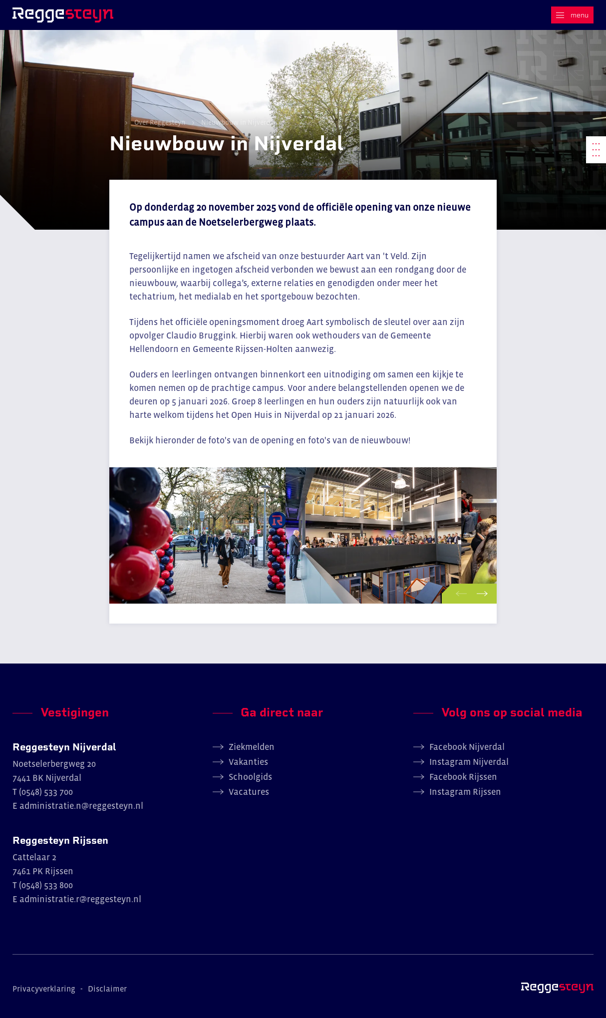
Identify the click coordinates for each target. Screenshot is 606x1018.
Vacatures (249, 792)
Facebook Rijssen (463, 777)
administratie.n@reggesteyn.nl (81, 806)
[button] (459, 594)
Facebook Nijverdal (467, 747)
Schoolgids (250, 777)
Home (113, 121)
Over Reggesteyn (160, 122)
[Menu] (572, 15)
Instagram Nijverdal (469, 762)
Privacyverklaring (43, 988)
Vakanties (248, 762)
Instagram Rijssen (465, 792)
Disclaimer (107, 988)
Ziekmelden (252, 747)
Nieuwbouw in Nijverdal (238, 122)
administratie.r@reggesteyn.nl (80, 899)
